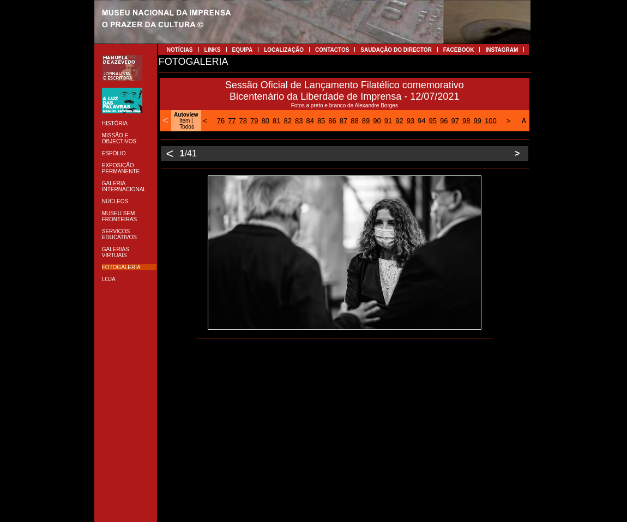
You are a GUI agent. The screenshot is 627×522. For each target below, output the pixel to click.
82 (287, 121)
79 (254, 121)
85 (321, 121)
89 (366, 121)
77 (232, 121)
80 (265, 121)
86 (332, 121)
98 (466, 121)
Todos (186, 127)
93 (410, 121)
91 (388, 121)
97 (455, 121)
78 (243, 121)
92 (399, 121)
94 (421, 121)
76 (221, 121)
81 (276, 121)
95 (433, 121)
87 (343, 121)
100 (491, 121)
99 (477, 121)
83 (299, 121)
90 (377, 121)
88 (354, 121)
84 (310, 121)
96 (444, 121)
